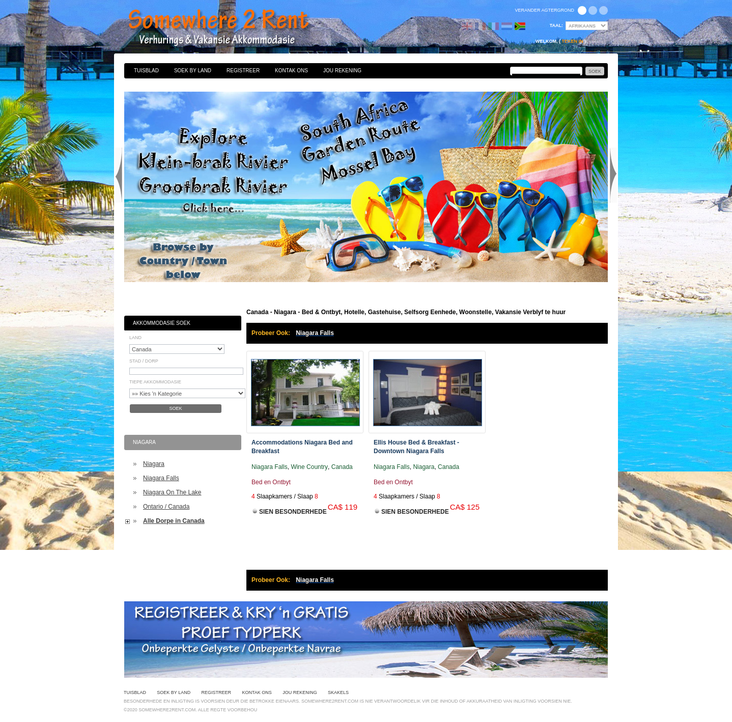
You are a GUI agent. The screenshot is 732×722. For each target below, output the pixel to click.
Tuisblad (146, 70)
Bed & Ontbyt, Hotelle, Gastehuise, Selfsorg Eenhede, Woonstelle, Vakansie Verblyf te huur (229, 28)
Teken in (572, 41)
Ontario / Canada (166, 506)
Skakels (338, 692)
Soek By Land (192, 70)
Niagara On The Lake (172, 492)
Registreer (243, 70)
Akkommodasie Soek (161, 323)
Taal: (556, 25)
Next (613, 175)
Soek (175, 408)
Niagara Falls (161, 478)
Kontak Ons (291, 70)
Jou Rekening (342, 70)
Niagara (153, 463)
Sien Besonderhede (293, 511)
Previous (118, 175)
